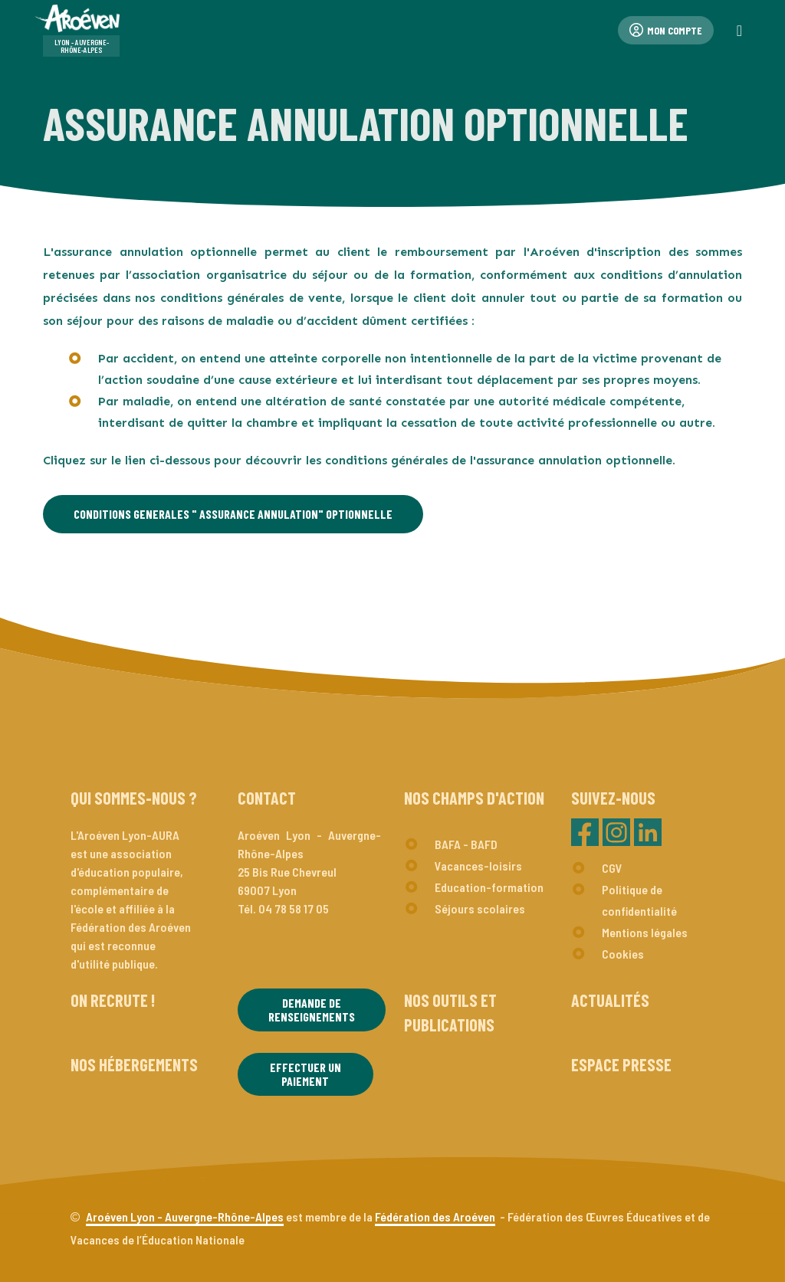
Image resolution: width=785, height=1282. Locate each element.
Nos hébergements (134, 1064)
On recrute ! (113, 1000)
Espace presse (621, 1064)
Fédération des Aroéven (435, 1216)
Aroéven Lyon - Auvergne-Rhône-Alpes (185, 1216)
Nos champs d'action (474, 798)
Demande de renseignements (311, 1009)
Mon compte (665, 30)
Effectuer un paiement (305, 1074)
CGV (612, 868)
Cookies (623, 953)
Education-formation (489, 887)
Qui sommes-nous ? (134, 798)
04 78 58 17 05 (293, 908)
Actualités (610, 1000)
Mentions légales (645, 932)
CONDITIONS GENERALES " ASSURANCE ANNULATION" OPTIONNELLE (233, 514)
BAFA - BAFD (466, 844)
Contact (267, 798)
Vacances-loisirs (478, 865)
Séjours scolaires (480, 908)
